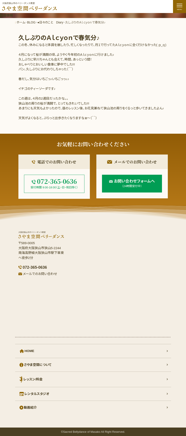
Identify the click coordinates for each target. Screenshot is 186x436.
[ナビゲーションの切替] (179, 6)
